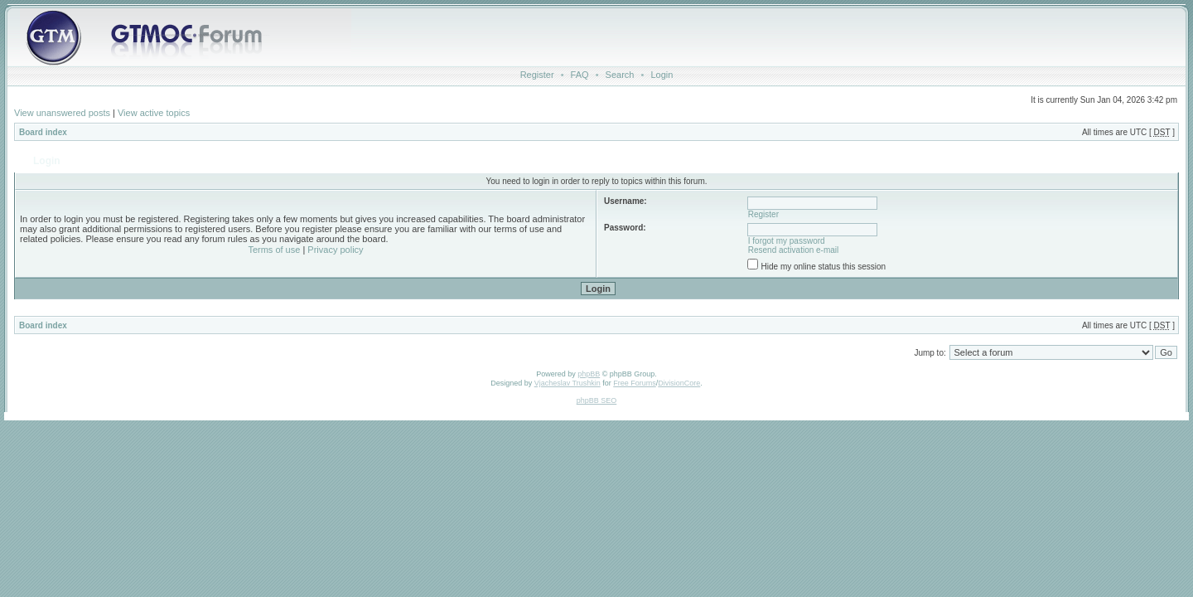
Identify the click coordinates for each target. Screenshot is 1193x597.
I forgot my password (786, 240)
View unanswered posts (62, 113)
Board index (43, 132)
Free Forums (634, 383)
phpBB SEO (597, 400)
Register (537, 75)
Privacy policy (335, 250)
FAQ (580, 75)
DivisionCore (679, 383)
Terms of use (274, 250)
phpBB (588, 374)
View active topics (154, 113)
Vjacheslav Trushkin (567, 383)
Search (620, 75)
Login (661, 75)
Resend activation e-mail (793, 250)
